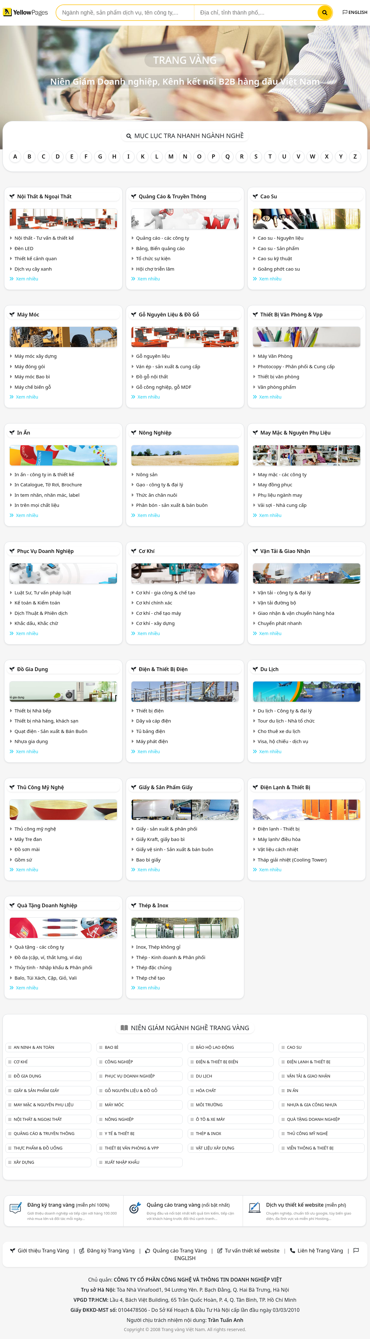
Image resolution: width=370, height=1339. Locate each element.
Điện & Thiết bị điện (163, 669)
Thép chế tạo (150, 978)
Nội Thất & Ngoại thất (44, 196)
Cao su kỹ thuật (275, 258)
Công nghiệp (119, 1062)
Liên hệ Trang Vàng (320, 1250)
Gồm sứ (23, 859)
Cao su (268, 196)
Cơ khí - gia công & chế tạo (165, 592)
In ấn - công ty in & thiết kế (44, 474)
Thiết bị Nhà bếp (33, 710)
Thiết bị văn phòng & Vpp (291, 314)
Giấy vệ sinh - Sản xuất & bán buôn (174, 849)
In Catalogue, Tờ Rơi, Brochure (48, 484)
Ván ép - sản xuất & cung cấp (168, 366)
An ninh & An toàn (34, 1047)
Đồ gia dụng (32, 669)
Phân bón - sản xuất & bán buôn (172, 505)
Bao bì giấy (148, 859)
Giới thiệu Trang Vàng (43, 1250)
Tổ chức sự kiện (153, 258)
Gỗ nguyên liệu (153, 356)
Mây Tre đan (28, 839)
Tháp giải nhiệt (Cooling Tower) (292, 859)
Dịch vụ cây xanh (33, 269)
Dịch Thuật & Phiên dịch (41, 613)
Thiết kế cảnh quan (36, 258)
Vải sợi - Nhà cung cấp (282, 505)
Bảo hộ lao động (215, 1047)
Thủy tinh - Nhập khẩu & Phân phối (53, 967)
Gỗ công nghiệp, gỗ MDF (163, 387)
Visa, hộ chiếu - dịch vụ (283, 741)
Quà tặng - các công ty (39, 947)
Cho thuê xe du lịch (279, 731)
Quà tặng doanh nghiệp (47, 905)
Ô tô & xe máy (210, 1119)
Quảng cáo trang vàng (188, 1204)
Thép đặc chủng (154, 967)
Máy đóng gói (30, 366)
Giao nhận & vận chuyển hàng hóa (296, 613)
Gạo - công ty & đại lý (159, 484)
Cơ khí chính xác (154, 602)
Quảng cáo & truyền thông (172, 196)
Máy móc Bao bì (32, 376)
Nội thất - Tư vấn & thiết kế (44, 238)
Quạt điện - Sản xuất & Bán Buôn (51, 731)
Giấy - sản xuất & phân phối (166, 829)
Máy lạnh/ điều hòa (279, 839)
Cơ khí (147, 551)
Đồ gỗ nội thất (152, 376)
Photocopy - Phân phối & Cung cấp (296, 366)
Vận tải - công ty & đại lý (284, 592)
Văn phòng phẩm (277, 387)
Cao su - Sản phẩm (278, 248)
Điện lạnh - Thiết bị (279, 829)
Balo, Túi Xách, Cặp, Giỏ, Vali (46, 978)
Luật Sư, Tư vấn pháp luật (43, 592)
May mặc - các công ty (282, 474)
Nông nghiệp (155, 432)
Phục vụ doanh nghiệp (45, 551)
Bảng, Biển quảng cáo (160, 248)
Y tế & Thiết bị (119, 1133)
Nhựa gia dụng (31, 741)
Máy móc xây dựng (36, 356)
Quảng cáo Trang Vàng (180, 1250)
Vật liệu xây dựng (215, 1148)
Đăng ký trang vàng (68, 1204)
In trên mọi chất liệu (37, 505)
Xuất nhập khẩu (122, 1162)
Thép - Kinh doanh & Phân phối (170, 957)
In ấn (23, 432)
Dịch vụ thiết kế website (306, 1204)
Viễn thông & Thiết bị (310, 1148)
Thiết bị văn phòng (279, 376)
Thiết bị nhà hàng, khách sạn (46, 721)
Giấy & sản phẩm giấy (165, 787)
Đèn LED (24, 248)
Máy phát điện (152, 741)
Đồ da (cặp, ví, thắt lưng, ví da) (48, 957)
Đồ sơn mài (27, 849)
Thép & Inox (153, 905)
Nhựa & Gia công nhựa (312, 1105)
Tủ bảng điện (150, 731)
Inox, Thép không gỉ (158, 947)
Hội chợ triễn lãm (155, 269)
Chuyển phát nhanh (280, 623)
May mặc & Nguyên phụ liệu (295, 432)
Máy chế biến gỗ (33, 387)
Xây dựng (24, 1162)
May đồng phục (275, 484)
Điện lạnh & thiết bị (285, 787)
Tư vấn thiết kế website (253, 1250)
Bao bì (111, 1047)
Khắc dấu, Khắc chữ (36, 623)
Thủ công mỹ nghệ (40, 787)
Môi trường (209, 1105)
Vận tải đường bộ (277, 602)
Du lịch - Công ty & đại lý (285, 710)
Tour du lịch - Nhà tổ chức (286, 721)
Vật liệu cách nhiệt (278, 849)
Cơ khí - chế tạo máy (158, 613)
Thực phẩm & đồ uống (38, 1148)
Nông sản (147, 474)
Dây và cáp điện (153, 721)
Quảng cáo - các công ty (162, 238)
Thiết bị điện (150, 710)
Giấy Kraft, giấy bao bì (160, 839)
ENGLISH (355, 12)
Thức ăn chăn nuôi (156, 495)
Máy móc (28, 314)
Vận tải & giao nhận (285, 551)
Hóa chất (206, 1090)
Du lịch (269, 669)
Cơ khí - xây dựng (155, 623)
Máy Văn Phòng (275, 356)
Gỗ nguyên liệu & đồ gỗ (169, 314)
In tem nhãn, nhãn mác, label (47, 495)
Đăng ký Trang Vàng (111, 1250)
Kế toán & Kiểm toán (37, 602)
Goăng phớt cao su (279, 269)
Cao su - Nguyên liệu (281, 238)
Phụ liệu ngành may (280, 495)
